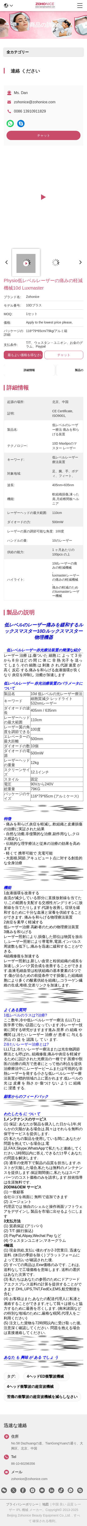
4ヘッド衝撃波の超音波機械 (30, 1387)
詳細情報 (29, 370)
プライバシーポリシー (22, 1504)
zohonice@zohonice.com (34, 102)
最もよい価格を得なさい (25, 355)
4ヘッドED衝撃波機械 (45, 1376)
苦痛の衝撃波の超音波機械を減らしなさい (42, 1397)
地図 (45, 1504)
